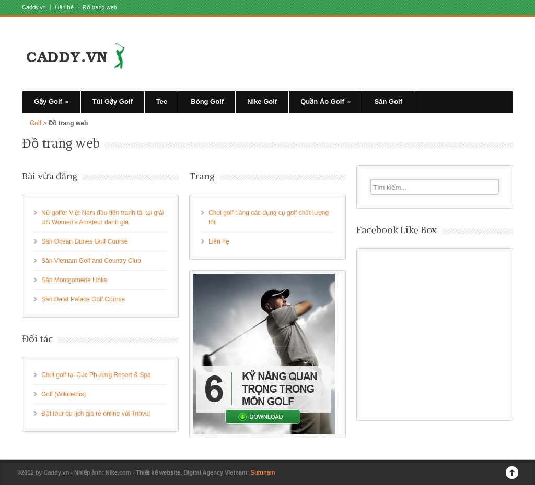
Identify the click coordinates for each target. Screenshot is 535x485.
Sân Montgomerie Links (74, 280)
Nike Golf (262, 101)
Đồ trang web (100, 7)
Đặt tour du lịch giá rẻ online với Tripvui (95, 413)
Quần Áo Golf (325, 101)
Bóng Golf (207, 101)
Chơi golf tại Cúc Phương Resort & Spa (96, 375)
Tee (161, 101)
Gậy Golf (51, 101)
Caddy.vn (34, 7)
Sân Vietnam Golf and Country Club (91, 260)
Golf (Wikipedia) (63, 394)
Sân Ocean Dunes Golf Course (84, 241)
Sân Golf (388, 101)
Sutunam (263, 472)
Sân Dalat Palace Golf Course (83, 299)
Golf (35, 123)
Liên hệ (64, 7)
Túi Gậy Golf (112, 101)
